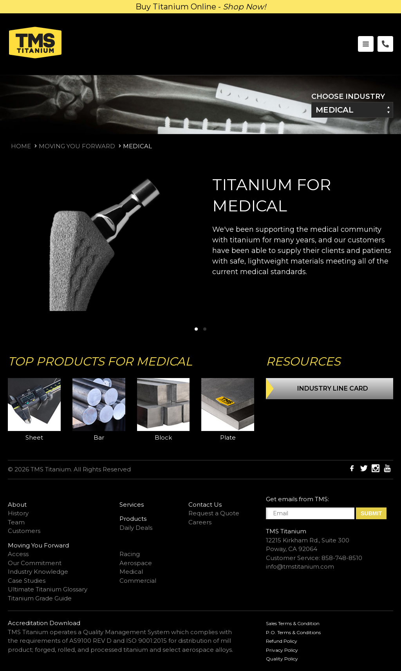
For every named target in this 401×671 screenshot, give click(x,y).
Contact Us (205, 504)
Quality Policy (282, 659)
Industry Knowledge (38, 571)
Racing (129, 554)
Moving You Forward (77, 146)
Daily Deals (135, 527)
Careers (199, 522)
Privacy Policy (282, 650)
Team (16, 522)
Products (132, 518)
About (17, 504)
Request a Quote (213, 513)
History (18, 513)
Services (131, 504)
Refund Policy (281, 641)
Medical (335, 110)
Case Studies (26, 580)
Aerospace (135, 563)
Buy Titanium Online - (200, 6)
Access (18, 554)
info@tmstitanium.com (300, 566)
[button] (196, 329)
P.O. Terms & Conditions (293, 632)
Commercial (137, 580)
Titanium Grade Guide (40, 598)
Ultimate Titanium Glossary (47, 589)
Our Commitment (34, 563)
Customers (24, 531)
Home (21, 146)
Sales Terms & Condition (293, 623)
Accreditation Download (44, 623)
